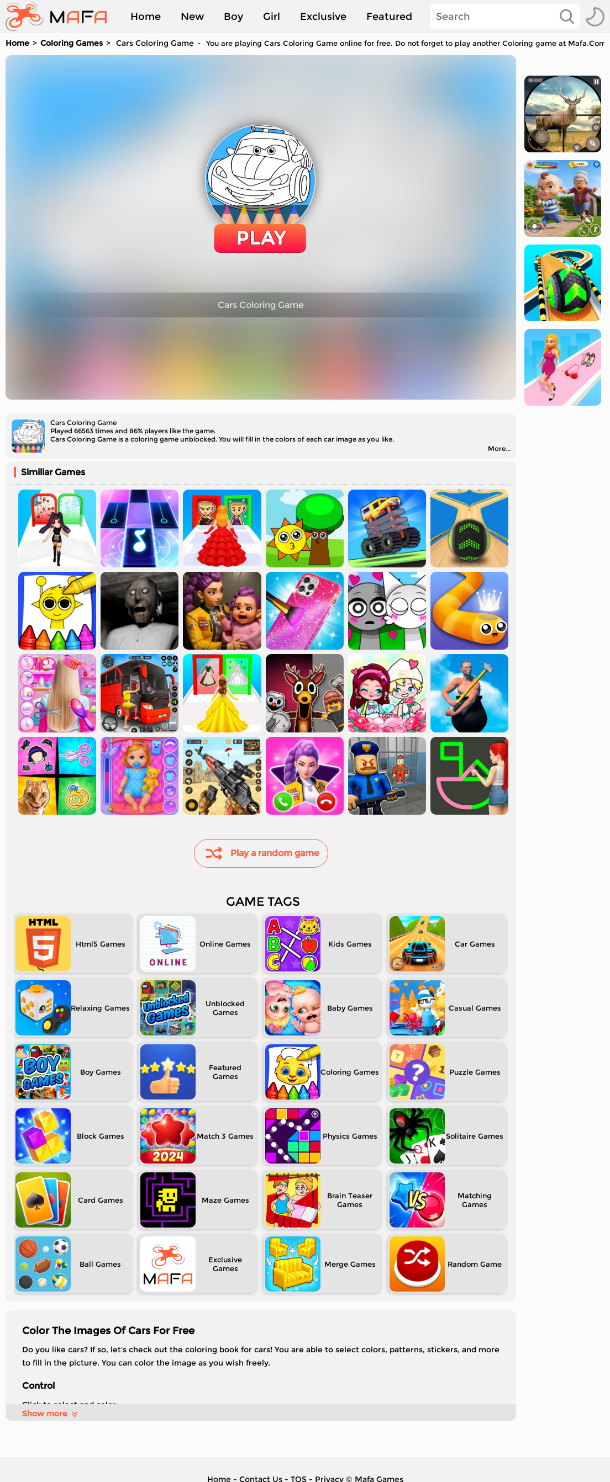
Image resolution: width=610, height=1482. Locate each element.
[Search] (505, 16)
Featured (389, 16)
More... (499, 448)
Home (145, 16)
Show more (50, 1414)
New (192, 16)
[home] (62, 16)
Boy (233, 16)
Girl (271, 16)
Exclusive (323, 16)
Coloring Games (71, 43)
